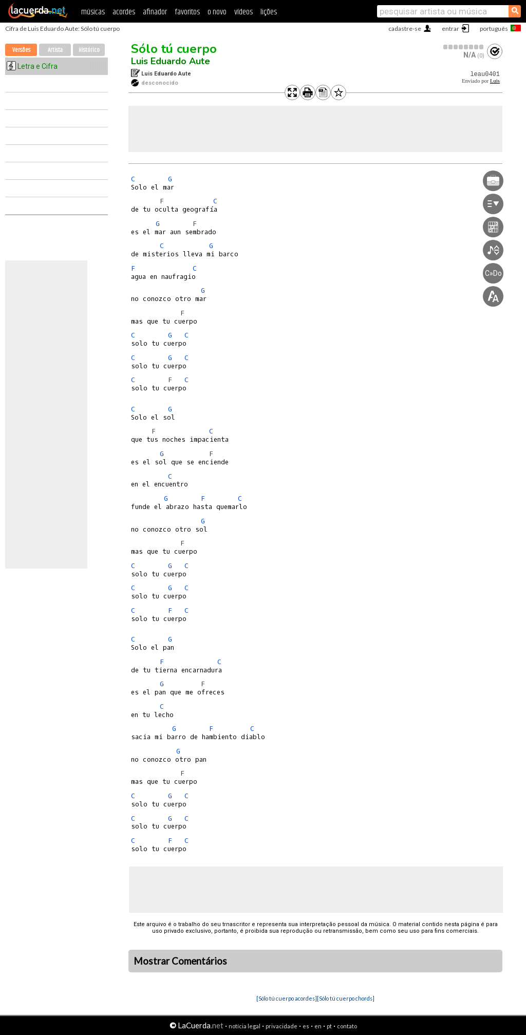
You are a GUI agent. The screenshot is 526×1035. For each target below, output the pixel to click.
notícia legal (244, 1026)
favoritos (187, 12)
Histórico (89, 50)
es (306, 1026)
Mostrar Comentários (180, 961)
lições (268, 12)
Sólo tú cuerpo (174, 49)
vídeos (243, 12)
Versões (21, 50)
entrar (450, 28)
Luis (495, 81)
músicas (93, 12)
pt (329, 1026)
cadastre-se (404, 28)
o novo (217, 12)
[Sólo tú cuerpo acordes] (286, 998)
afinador (155, 12)
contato (347, 1026)
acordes (123, 12)
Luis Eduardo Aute (170, 61)
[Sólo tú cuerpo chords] (345, 998)
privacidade (281, 1026)
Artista (55, 50)
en (318, 1026)
